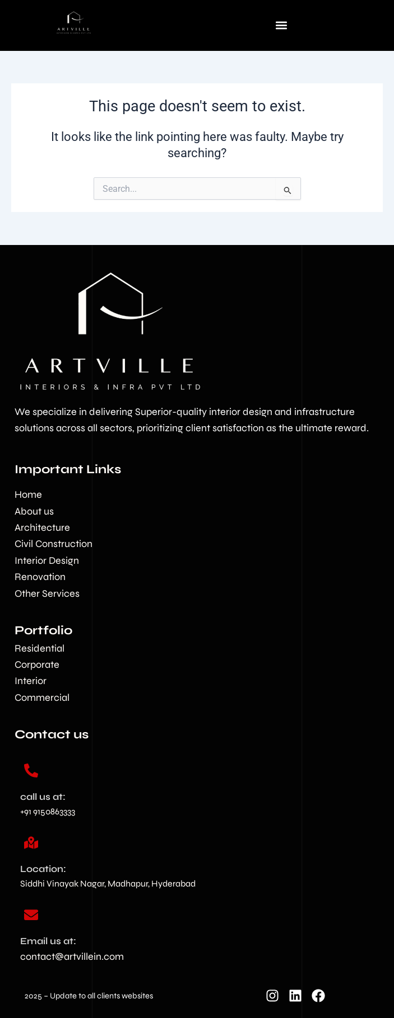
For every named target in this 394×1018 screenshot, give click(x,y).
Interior (31, 681)
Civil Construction (53, 544)
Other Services (47, 593)
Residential (39, 648)
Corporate (37, 664)
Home (28, 494)
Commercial (42, 697)
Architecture (42, 527)
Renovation (40, 577)
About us (34, 511)
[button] (281, 25)
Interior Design (47, 560)
